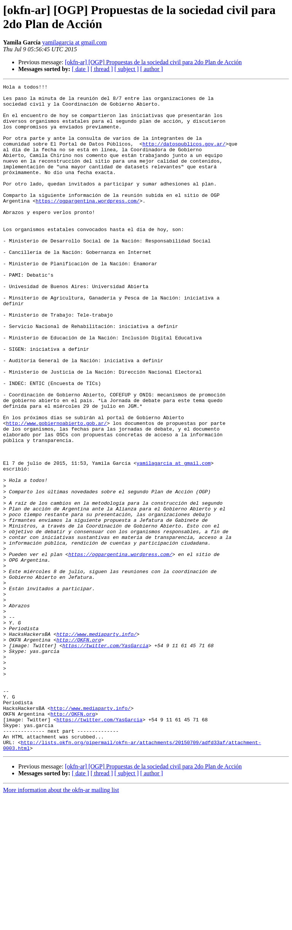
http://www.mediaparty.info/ (96, 744)
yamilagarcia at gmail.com (74, 42)
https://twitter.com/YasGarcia (105, 758)
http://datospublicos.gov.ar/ (184, 156)
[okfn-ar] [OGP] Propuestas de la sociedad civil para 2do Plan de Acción (153, 62)
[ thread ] (101, 69)
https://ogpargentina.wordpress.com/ (88, 224)
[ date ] (80, 69)
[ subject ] (126, 69)
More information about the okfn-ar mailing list (61, 923)
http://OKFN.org (78, 751)
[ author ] (151, 69)
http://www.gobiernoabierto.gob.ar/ (56, 491)
